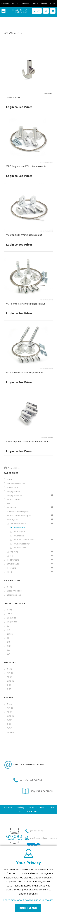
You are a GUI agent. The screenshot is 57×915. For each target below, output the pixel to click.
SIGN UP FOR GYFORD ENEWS (24, 764)
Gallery (20, 807)
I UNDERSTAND (28, 908)
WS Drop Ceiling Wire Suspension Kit (24, 234)
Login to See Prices (19, 107)
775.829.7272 (36, 831)
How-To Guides (37, 807)
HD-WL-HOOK (13, 97)
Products (7, 807)
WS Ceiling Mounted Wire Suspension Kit (26, 166)
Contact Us (31, 811)
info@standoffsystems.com (43, 838)
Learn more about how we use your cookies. (28, 900)
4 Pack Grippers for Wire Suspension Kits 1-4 (28, 441)
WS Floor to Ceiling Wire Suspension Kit (25, 303)
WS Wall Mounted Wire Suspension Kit (25, 372)
